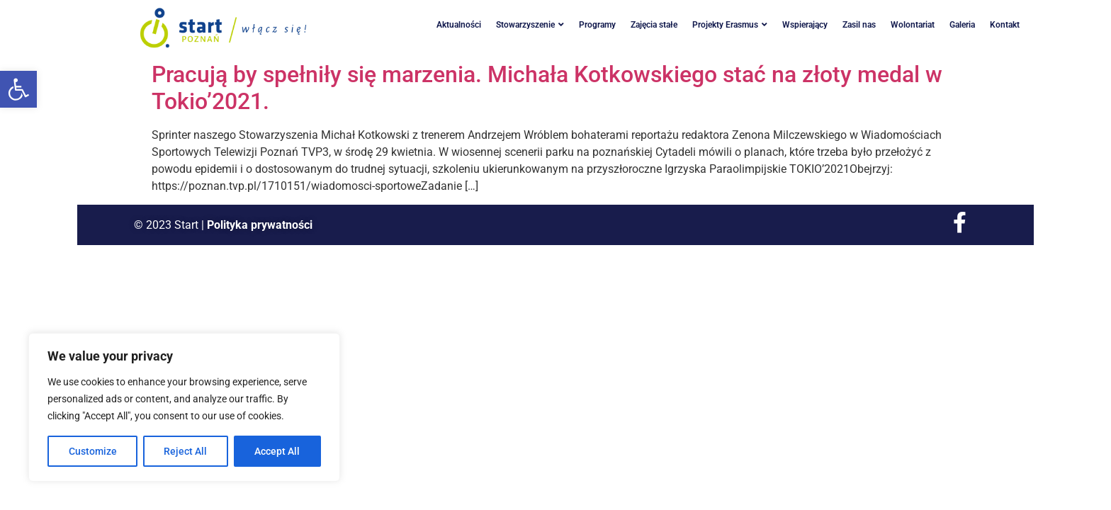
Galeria (962, 25)
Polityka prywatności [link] (259, 225)
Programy (597, 25)
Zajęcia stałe (654, 25)
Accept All (277, 451)
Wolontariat (913, 25)
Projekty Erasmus (729, 25)
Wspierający (805, 25)
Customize (93, 451)
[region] (184, 407)
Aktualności (458, 25)
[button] (18, 89)
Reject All (186, 451)
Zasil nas (859, 25)
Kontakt (1005, 25)
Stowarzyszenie (530, 25)
